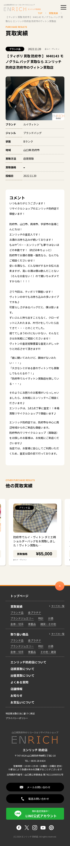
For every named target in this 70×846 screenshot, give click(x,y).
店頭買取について (22, 668)
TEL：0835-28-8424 (35, 760)
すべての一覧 (57, 606)
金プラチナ (34, 612)
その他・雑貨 (48, 652)
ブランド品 (15, 48)
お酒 (50, 618)
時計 (40, 618)
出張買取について (22, 675)
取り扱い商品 (19, 634)
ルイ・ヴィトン (52, 49)
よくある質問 (19, 682)
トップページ (19, 595)
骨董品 (32, 624)
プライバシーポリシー (17, 718)
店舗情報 (16, 688)
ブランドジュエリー (22, 618)
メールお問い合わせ (38, 787)
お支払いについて (22, 702)
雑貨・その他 (48, 624)
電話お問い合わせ (38, 799)
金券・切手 (17, 624)
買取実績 (16, 606)
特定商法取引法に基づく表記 (20, 713)
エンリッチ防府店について (28, 662)
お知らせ (16, 695)
